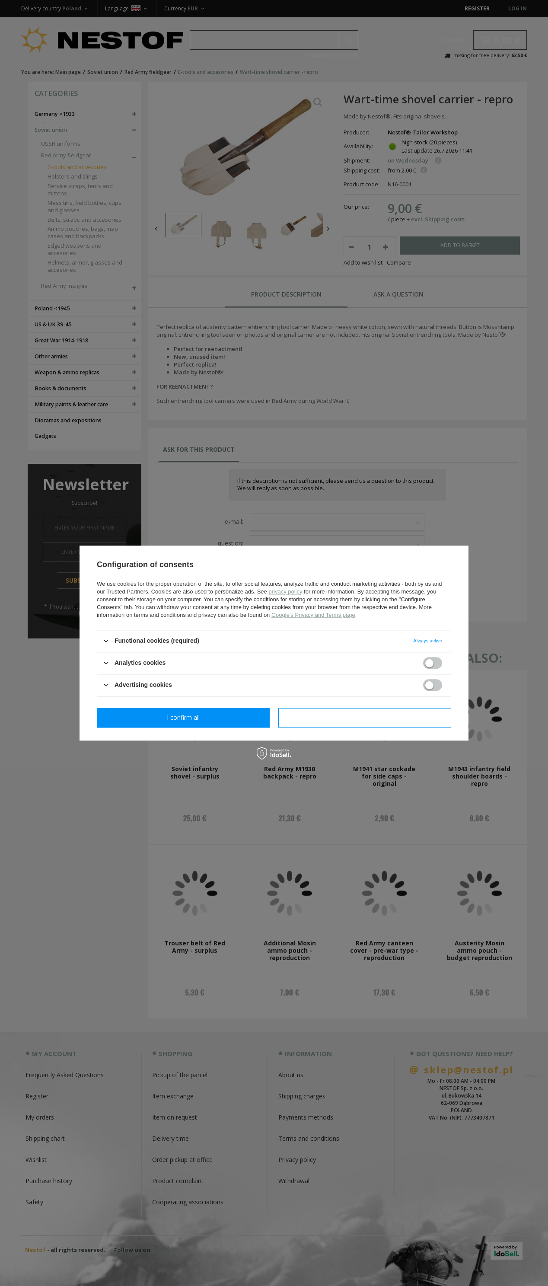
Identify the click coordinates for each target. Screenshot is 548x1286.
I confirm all (364, 717)
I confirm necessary (183, 717)
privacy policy (285, 591)
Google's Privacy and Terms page (313, 615)
